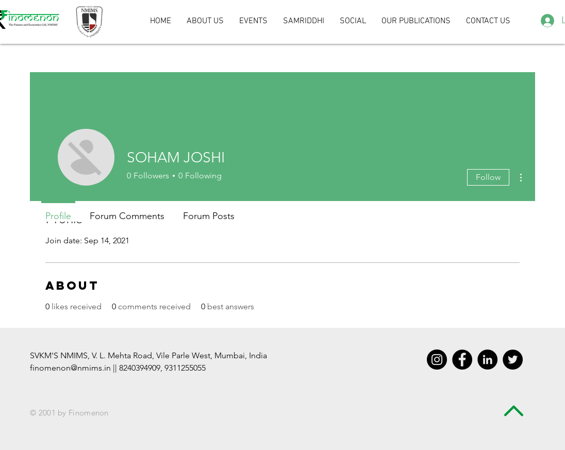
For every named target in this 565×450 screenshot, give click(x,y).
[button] (353, 21)
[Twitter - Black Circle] (513, 359)
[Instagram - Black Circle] (437, 359)
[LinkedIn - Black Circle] (487, 359)
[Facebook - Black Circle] (462, 359)
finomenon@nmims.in (70, 368)
